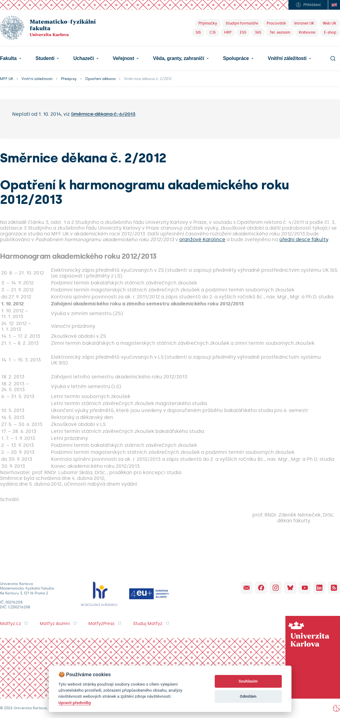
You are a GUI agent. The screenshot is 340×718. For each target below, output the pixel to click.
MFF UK (6, 79)
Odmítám (248, 696)
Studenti (44, 58)
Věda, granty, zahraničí (178, 58)
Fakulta (8, 58)
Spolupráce (236, 58)
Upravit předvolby (75, 702)
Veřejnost (123, 58)
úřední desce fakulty (303, 239)
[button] (10, 58)
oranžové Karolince (202, 239)
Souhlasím (248, 681)
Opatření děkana (100, 79)
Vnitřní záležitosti (287, 58)
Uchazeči (83, 58)
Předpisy (68, 79)
